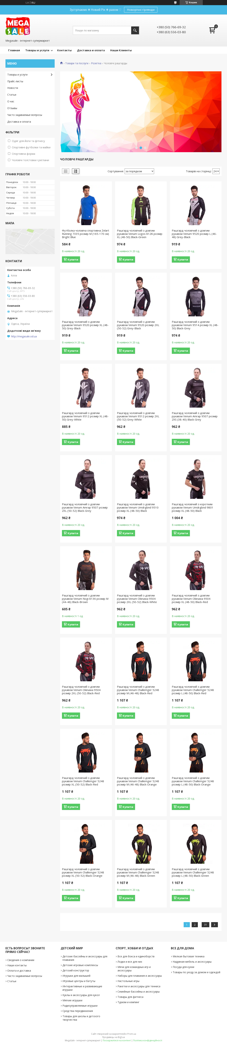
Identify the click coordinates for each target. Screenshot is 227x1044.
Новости (12, 88)
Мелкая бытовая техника (188, 956)
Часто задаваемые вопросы (24, 115)
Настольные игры (128, 981)
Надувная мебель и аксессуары (192, 961)
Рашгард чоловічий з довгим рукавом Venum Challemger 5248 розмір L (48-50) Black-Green (193, 872)
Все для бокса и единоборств (136, 956)
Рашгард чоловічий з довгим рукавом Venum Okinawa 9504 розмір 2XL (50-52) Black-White (137, 599)
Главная (14, 50)
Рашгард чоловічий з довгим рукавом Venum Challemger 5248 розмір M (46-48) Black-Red (138, 690)
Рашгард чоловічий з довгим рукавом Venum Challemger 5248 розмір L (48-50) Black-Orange (193, 781)
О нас (10, 101)
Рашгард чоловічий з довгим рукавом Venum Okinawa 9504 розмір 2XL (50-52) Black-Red (81, 690)
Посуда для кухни (183, 967)
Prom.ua (131, 1033)
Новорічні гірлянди (140, 10)
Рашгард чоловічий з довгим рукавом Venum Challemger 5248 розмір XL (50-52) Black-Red (83, 781)
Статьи (11, 94)
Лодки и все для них (130, 961)
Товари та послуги (76, 63)
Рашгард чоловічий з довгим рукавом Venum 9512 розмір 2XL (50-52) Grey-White (138, 416)
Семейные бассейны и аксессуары (139, 991)
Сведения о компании (20, 960)
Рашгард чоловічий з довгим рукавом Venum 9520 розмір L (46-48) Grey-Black (194, 234)
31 (205, 924)
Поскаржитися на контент (117, 1040)
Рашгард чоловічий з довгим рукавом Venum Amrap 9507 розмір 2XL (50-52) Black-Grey (85, 507)
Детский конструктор (75, 970)
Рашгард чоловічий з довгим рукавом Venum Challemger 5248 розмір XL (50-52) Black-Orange (83, 872)
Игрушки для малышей (76, 975)
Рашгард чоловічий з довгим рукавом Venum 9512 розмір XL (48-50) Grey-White (85, 416)
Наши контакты (17, 965)
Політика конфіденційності (147, 1040)
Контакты (64, 50)
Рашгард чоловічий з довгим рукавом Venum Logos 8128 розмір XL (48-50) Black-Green (139, 234)
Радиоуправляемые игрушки (79, 1005)
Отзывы (12, 108)
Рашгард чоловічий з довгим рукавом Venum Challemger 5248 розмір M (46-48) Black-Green (138, 872)
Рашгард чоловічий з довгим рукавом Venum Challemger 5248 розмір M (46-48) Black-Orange (138, 781)
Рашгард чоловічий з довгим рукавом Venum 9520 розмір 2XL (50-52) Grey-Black (138, 325)
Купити (73, 259)
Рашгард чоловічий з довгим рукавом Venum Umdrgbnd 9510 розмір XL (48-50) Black (137, 507)
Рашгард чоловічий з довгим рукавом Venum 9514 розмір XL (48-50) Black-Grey (195, 325)
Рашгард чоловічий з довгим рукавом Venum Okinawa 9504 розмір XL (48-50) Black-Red (191, 599)
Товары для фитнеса (130, 997)
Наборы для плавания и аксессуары (140, 975)
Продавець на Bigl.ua (113, 1037)
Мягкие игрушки (72, 1000)
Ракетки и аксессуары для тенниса (139, 986)
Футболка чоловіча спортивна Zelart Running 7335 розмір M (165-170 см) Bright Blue (85, 234)
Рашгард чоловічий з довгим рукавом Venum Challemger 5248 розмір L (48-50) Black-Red (193, 690)
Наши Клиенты (121, 50)
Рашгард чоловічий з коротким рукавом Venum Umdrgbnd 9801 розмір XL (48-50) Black (192, 507)
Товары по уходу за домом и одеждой (196, 972)
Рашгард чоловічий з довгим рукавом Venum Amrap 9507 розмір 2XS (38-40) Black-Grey (195, 416)
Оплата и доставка (19, 970)
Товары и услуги (37, 50)
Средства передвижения (77, 1011)
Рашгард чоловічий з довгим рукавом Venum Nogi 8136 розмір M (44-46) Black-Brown (85, 599)
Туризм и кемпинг (128, 1002)
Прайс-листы (15, 81)
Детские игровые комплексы (80, 965)
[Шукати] (135, 30)
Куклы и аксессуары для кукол (81, 995)
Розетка (96, 63)
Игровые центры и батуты (78, 981)
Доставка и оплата (91, 50)
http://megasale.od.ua (24, 336)
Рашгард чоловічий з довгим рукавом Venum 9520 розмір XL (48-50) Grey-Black (85, 325)
